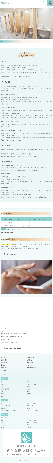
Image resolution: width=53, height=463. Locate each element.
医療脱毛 (3, 408)
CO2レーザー (30, 408)
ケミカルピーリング (32, 403)
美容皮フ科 (30, 362)
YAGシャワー (30, 405)
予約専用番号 (42, 4)
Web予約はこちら (10, 254)
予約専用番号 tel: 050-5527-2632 (10, 342)
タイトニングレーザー (32, 410)
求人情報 (3, 370)
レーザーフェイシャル (7, 405)
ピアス (3, 403)
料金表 (3, 365)
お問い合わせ (42, 1)
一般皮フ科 (4, 362)
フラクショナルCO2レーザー (8, 410)
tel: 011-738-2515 (6, 339)
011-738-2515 (9, 232)
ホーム (3, 41)
